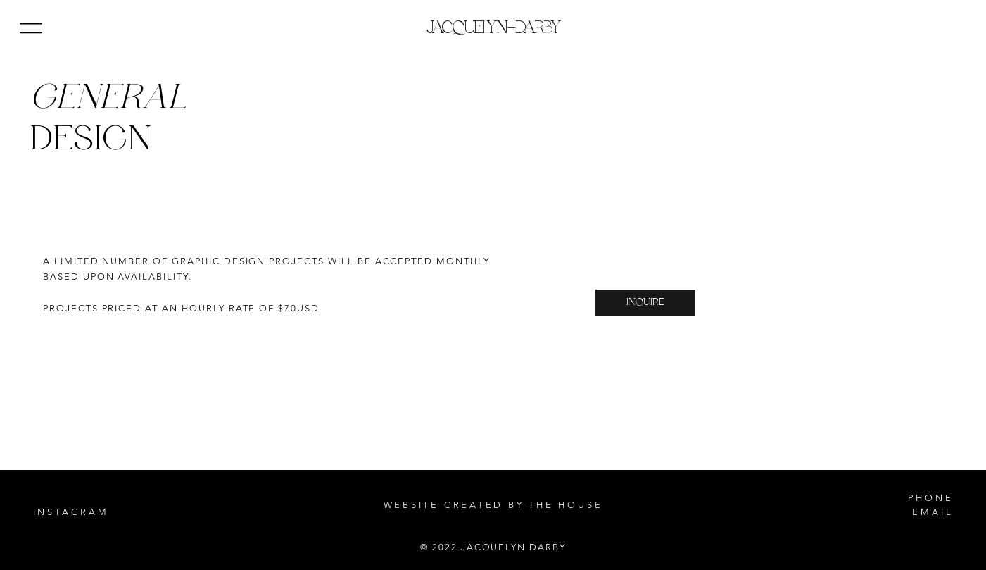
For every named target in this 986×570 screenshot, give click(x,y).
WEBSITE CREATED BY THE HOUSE (493, 505)
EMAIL (932, 512)
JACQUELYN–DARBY (493, 28)
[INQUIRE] (645, 303)
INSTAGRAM (71, 512)
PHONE (930, 497)
